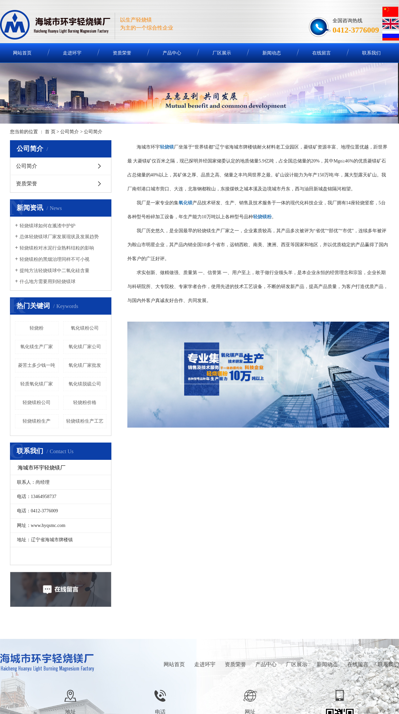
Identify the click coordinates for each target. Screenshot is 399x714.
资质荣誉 (122, 53)
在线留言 (321, 53)
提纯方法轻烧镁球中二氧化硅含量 (54, 270)
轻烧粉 (37, 328)
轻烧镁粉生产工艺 (84, 421)
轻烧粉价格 (84, 402)
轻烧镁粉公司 (37, 402)
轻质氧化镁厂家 (36, 383)
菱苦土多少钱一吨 (36, 365)
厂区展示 (221, 53)
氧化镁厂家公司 (84, 346)
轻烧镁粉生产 (37, 421)
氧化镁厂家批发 (84, 365)
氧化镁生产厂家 (36, 346)
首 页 (50, 131)
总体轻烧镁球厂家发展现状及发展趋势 (59, 236)
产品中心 (172, 53)
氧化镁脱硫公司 (84, 383)
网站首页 (174, 664)
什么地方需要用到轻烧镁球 (47, 281)
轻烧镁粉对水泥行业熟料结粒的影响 (57, 248)
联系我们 (371, 53)
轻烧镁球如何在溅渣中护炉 (47, 225)
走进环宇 (72, 53)
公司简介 (69, 131)
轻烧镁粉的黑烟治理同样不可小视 (54, 259)
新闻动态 (271, 53)
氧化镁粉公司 (85, 328)
